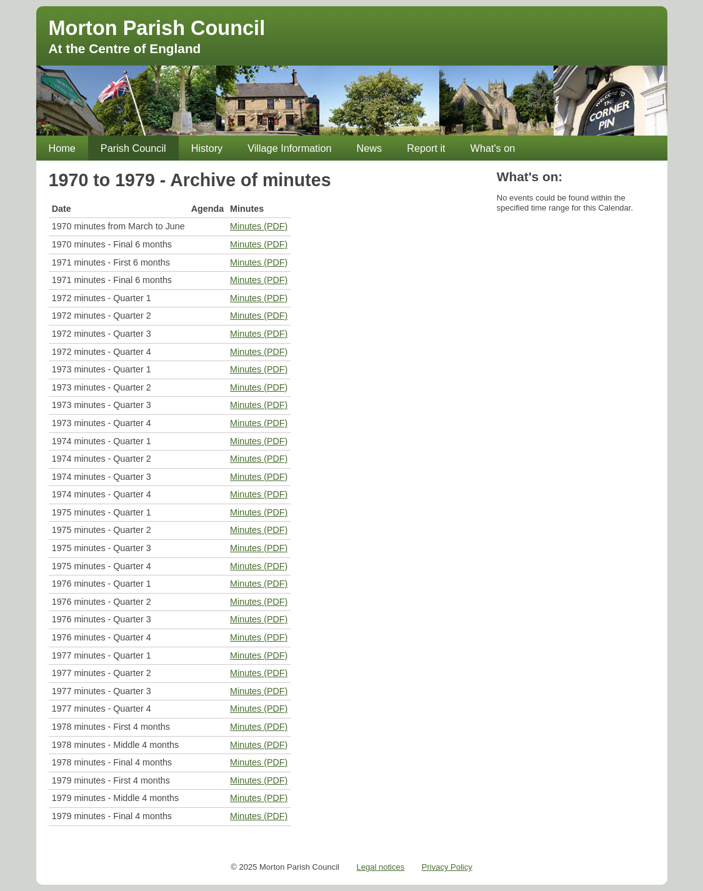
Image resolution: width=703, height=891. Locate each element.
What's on (493, 148)
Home (62, 148)
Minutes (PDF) (258, 226)
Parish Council (133, 148)
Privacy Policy (447, 867)
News (369, 148)
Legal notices (381, 867)
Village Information (289, 148)
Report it (426, 148)
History (207, 148)
